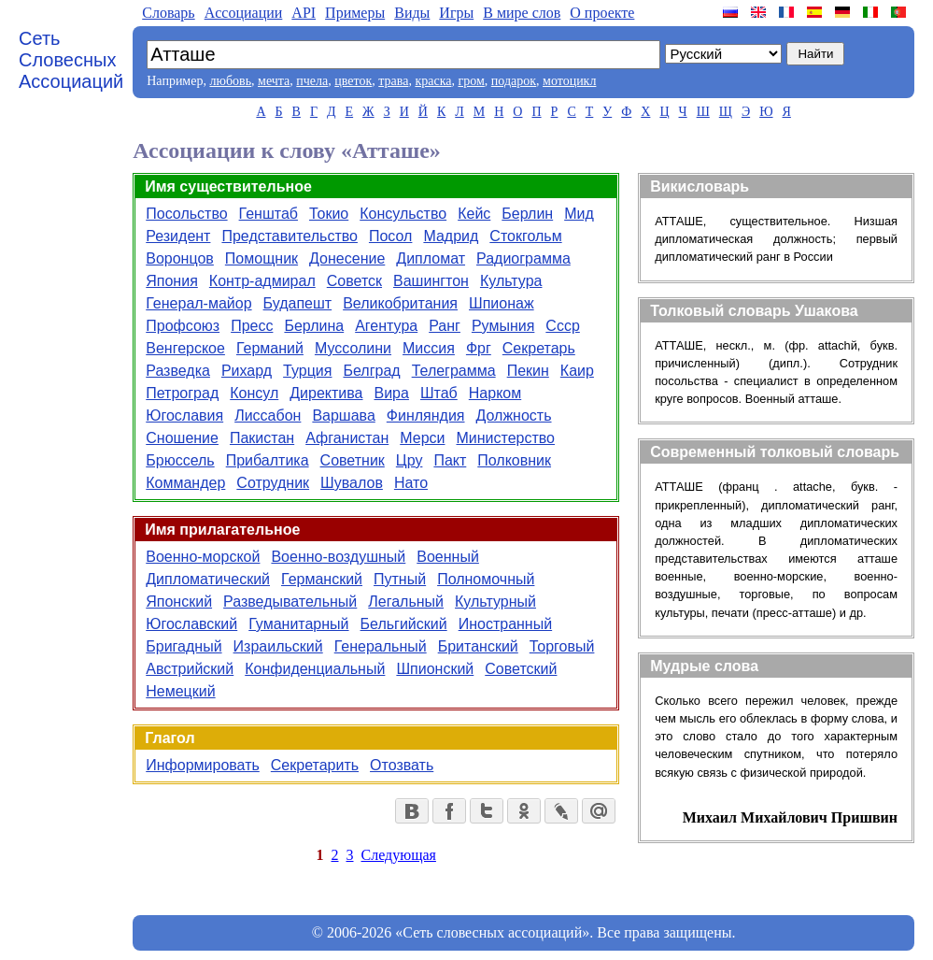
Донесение (347, 258)
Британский (478, 646)
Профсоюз (182, 326)
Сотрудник (272, 483)
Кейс (474, 214)
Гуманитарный (298, 624)
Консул (254, 393)
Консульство (403, 214)
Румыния (503, 326)
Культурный (495, 601)
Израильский (278, 646)
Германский (321, 579)
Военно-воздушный (338, 557)
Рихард (246, 371)
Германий (270, 348)
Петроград (182, 393)
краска (433, 81)
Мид (579, 214)
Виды (412, 13)
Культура (511, 281)
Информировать (203, 765)
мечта (274, 81)
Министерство (505, 438)
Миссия (429, 348)
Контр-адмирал (262, 281)
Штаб (439, 393)
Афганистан (347, 438)
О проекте (602, 13)
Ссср (562, 326)
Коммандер (185, 483)
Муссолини (353, 348)
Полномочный (485, 579)
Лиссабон (267, 415)
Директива (326, 393)
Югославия (184, 415)
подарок (513, 81)
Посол (390, 236)
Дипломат (430, 258)
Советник (352, 460)
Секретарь (538, 348)
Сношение (182, 438)
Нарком (495, 393)
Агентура (386, 326)
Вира (392, 393)
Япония (172, 281)
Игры (456, 13)
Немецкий (180, 691)
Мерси (422, 438)
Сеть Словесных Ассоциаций (71, 60)
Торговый (562, 646)
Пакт (449, 460)
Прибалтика (267, 460)
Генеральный (380, 646)
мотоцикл (569, 81)
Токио (328, 214)
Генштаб (268, 214)
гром (471, 81)
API (303, 13)
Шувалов (351, 483)
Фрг (478, 348)
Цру (409, 460)
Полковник (514, 460)
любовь (230, 81)
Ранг (444, 326)
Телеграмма (454, 371)
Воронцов (180, 258)
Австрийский (189, 669)
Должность (514, 415)
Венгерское (185, 348)
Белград (371, 371)
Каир (577, 371)
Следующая (398, 855)
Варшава (343, 415)
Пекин (528, 371)
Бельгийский (403, 624)
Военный (448, 557)
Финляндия (426, 415)
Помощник (261, 258)
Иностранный (505, 624)
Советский (521, 669)
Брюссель (180, 460)
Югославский (191, 624)
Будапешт (297, 303)
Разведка (178, 371)
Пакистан (262, 438)
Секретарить (315, 765)
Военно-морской (203, 557)
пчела (312, 81)
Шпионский (435, 669)
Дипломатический (208, 579)
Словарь (168, 13)
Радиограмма (523, 258)
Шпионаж (501, 303)
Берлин (527, 214)
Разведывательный (290, 601)
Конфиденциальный (315, 669)
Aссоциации (244, 13)
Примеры (355, 13)
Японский (179, 601)
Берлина (314, 326)
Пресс (252, 326)
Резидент (178, 236)
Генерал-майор (198, 303)
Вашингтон (431, 281)
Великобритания (400, 303)
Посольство (186, 214)
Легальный (406, 601)
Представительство (289, 236)
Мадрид (450, 236)
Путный (400, 579)
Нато (411, 483)
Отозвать (401, 765)
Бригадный (183, 646)
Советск (354, 281)
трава (393, 81)
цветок (353, 81)
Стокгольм (525, 236)
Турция (307, 371)
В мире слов (521, 13)
